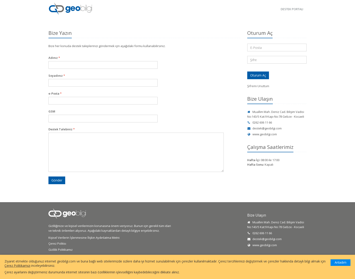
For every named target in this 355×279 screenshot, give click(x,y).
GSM (51, 111)
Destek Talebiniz (61, 129)
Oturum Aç (258, 75)
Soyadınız (56, 76)
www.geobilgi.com (262, 134)
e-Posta (55, 93)
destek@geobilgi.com (264, 128)
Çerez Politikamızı (17, 265)
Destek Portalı (292, 9)
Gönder (56, 180)
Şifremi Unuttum (258, 86)
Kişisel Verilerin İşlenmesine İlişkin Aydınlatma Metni (84, 238)
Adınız (54, 58)
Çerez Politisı (57, 243)
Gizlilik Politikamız (60, 250)
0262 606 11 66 (259, 122)
